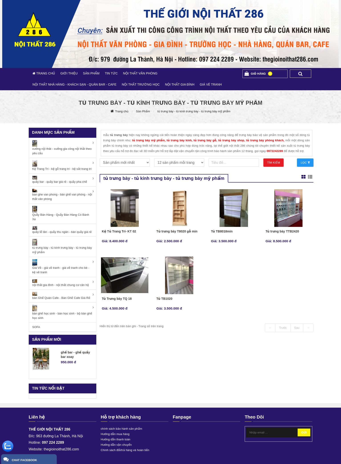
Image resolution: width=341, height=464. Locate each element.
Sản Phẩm (143, 111)
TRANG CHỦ (45, 73)
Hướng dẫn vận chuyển (116, 444)
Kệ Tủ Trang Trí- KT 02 (119, 231)
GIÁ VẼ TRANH (211, 84)
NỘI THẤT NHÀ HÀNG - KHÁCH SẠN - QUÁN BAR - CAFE (74, 84)
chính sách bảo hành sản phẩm (121, 428)
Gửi (304, 432)
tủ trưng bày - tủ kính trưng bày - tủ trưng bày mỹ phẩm (193, 111)
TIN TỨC (111, 73)
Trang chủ (121, 111)
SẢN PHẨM (91, 73)
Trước (283, 327)
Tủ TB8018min (221, 231)
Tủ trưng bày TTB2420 (282, 231)
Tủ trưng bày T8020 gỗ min (177, 231)
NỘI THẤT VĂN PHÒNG (140, 73)
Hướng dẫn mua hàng (115, 434)
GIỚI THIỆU (69, 73)
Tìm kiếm (273, 162)
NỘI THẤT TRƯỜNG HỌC (140, 84)
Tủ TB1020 (164, 298)
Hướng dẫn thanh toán (115, 439)
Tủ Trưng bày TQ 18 (117, 298)
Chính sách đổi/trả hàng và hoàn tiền (125, 450)
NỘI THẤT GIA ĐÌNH (179, 84)
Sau (296, 327)
